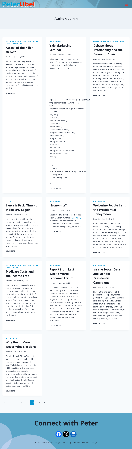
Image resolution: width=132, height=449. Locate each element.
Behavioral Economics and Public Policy (22, 41)
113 (38, 402)
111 (26, 402)
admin (10, 57)
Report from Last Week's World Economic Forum (61, 273)
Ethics (8, 201)
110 (19, 402)
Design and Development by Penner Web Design (75, 442)
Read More (11, 93)
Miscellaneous (55, 41)
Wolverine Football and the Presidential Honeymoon (109, 209)
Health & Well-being (15, 44)
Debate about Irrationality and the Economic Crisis (108, 50)
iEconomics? (58, 205)
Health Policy (12, 267)
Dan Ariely (76, 218)
